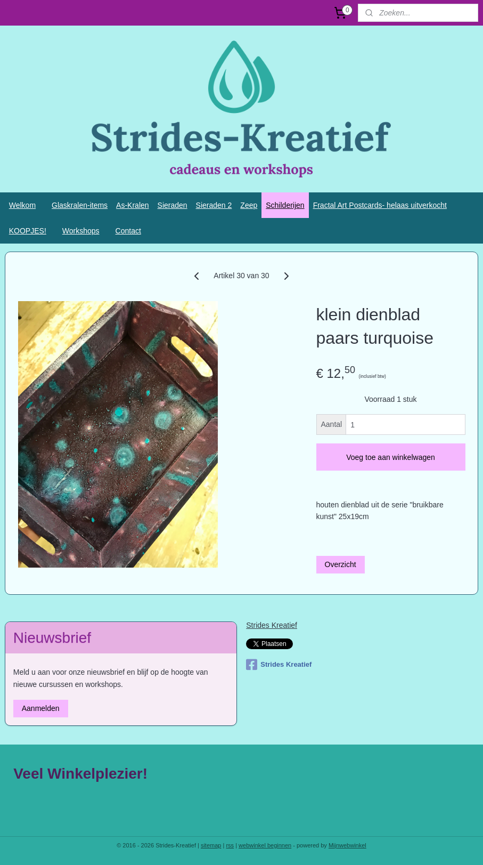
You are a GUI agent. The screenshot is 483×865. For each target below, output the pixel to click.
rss (230, 845)
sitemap (211, 845)
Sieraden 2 (214, 205)
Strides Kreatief (271, 625)
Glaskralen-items (80, 205)
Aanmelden (41, 708)
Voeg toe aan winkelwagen (390, 457)
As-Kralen (132, 205)
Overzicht (340, 564)
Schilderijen (285, 205)
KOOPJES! (27, 231)
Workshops (81, 231)
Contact (128, 231)
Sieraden (172, 205)
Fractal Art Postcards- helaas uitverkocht (380, 205)
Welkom (22, 205)
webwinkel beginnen (265, 845)
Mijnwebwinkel (347, 845)
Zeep (248, 205)
